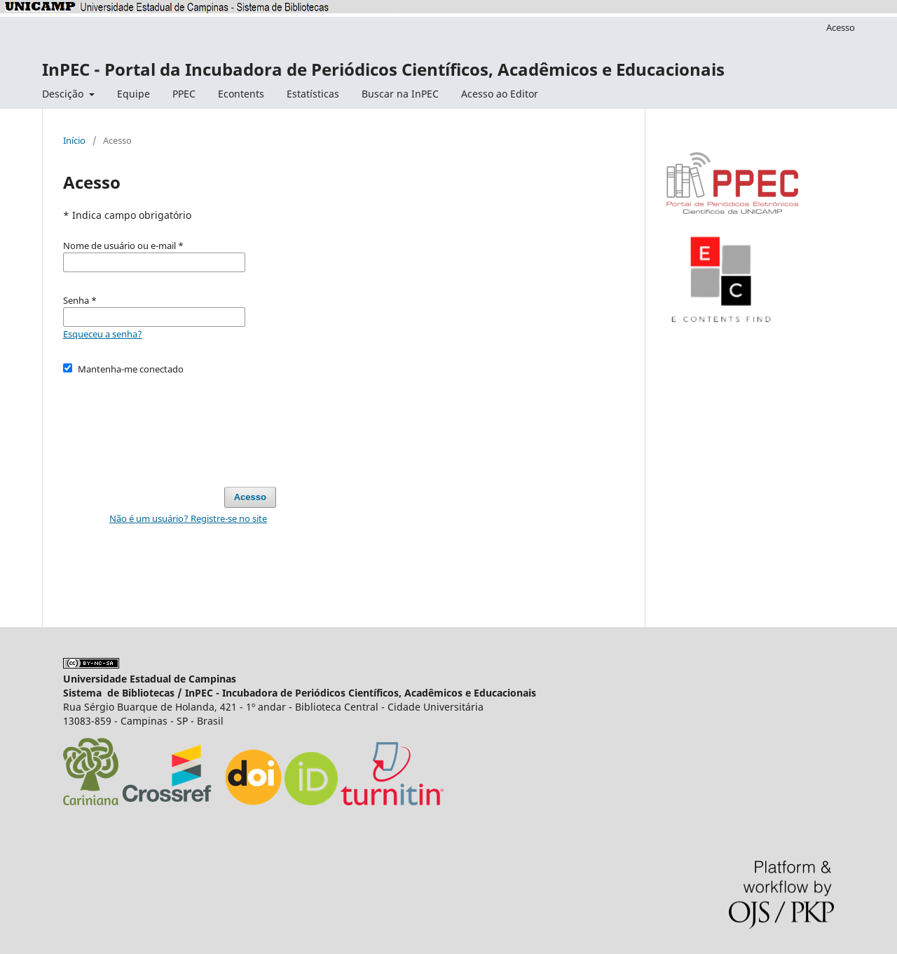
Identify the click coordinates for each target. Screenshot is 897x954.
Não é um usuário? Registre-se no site (188, 518)
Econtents (241, 93)
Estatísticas (313, 93)
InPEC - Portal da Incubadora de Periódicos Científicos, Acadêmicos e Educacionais (383, 69)
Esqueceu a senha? (102, 334)
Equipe (133, 93)
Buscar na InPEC (400, 93)
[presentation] (169, 424)
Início (74, 140)
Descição (64, 93)
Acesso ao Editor (499, 93)
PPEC (184, 93)
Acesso (840, 27)
